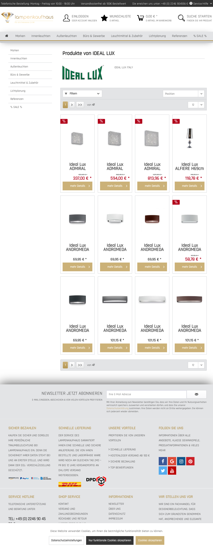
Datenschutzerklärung (117, 408)
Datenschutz (117, 514)
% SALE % (16, 107)
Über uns (115, 509)
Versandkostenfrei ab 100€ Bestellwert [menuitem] (103, 4)
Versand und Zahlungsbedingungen (73, 511)
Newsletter (116, 504)
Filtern (71, 93)
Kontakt (63, 504)
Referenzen (17, 99)
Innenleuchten (18, 58)
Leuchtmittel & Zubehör (24, 83)
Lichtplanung (17, 91)
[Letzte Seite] (80, 104)
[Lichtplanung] (157, 36)
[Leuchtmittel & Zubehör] (127, 36)
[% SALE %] (200, 36)
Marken (14, 50)
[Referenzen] (179, 36)
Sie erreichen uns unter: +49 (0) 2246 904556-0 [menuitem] (160, 4)
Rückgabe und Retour (72, 519)
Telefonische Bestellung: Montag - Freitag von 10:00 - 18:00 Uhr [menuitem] (38, 4)
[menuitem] (79, 17)
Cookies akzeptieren (150, 540)
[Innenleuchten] (40, 36)
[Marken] (20, 36)
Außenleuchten (19, 66)
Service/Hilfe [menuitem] (199, 4)
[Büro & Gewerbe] (94, 36)
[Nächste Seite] (72, 104)
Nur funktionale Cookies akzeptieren (110, 540)
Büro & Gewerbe (20, 75)
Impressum (116, 519)
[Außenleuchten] (66, 36)
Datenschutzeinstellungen (66, 540)
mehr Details (80, 185)
